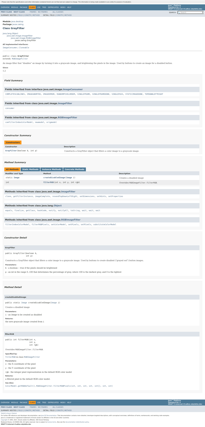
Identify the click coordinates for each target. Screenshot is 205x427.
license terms (51, 422)
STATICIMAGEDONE (133, 94)
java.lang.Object (10, 33)
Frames (33, 12)
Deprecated (53, 7)
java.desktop (17, 21)
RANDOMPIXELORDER (66, 94)
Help (69, 7)
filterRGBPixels (40, 224)
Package (23, 7)
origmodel (51, 122)
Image (16, 177)
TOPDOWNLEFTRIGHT (154, 94)
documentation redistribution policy (77, 422)
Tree (44, 7)
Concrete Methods (74, 169)
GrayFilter (11, 151)
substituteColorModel (104, 224)
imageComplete (42, 196)
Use (38, 7)
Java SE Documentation (49, 415)
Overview (5, 7)
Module (14, 7)
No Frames (43, 12)
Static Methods (30, 169)
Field (20, 15)
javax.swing (17, 24)
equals (8, 210)
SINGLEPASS (117, 94)
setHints (101, 196)
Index (63, 7)
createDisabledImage (54, 177)
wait (84, 210)
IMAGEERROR (48, 94)
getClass (30, 210)
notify (52, 210)
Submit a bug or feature (9, 413)
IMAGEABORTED (34, 94)
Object (58, 205)
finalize (18, 210)
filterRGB (48, 182)
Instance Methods (51, 169)
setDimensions (87, 196)
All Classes (58, 12)
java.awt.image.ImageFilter (20, 36)
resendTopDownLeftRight (64, 196)
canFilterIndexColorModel (19, 122)
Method (36, 15)
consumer (9, 108)
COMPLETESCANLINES (15, 94)
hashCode (41, 210)
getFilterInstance (23, 196)
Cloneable (24, 47)
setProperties (115, 196)
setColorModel (58, 224)
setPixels (73, 224)
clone (8, 196)
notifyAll (63, 210)
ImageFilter (65, 103)
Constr (27, 15)
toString (75, 210)
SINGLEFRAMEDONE (100, 94)
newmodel (39, 122)
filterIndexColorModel (17, 224)
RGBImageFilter (20, 59)
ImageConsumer (10, 47)
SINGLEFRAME (83, 94)
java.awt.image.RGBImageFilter (26, 38)
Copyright (4, 420)
